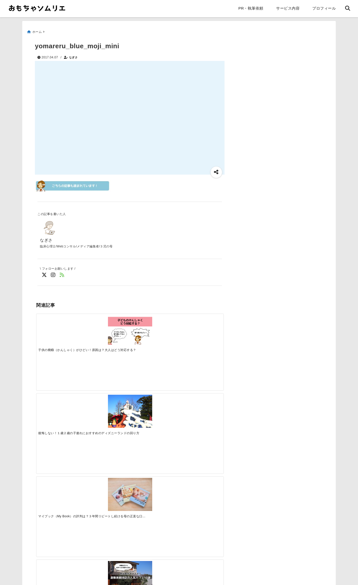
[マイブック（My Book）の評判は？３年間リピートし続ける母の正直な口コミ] (153, 328)
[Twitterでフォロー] (44, 274)
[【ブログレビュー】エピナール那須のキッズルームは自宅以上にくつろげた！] (153, 408)
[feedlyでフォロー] (62, 274)
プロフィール (324, 8)
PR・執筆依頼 (250, 8)
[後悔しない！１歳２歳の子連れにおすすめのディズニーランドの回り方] (106, 328)
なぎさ (73, 54)
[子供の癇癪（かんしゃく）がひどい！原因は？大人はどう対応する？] (59, 326)
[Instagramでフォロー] (53, 274)
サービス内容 (288, 8)
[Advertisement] (79, 502)
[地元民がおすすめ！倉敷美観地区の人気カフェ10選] (200, 326)
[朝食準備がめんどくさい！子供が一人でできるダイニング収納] (59, 408)
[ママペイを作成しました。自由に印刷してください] (106, 408)
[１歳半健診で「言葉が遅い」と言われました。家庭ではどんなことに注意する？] (200, 406)
